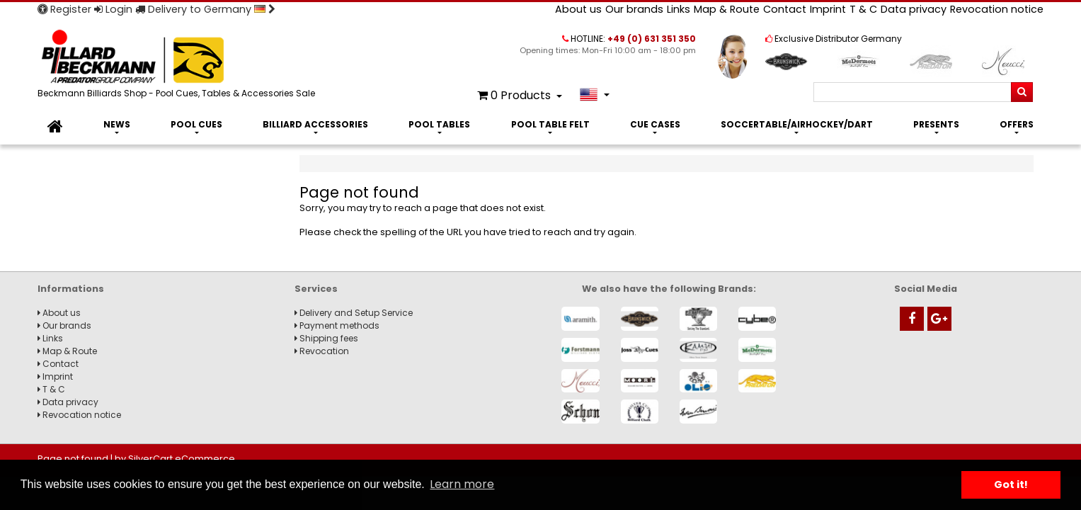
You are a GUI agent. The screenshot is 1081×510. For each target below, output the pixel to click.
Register (64, 9)
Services (316, 289)
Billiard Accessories (315, 124)
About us (578, 9)
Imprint (828, 9)
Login (113, 9)
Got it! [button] (1011, 484)
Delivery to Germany (205, 9)
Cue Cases (655, 124)
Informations (71, 289)
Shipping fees (326, 338)
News (116, 124)
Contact (784, 9)
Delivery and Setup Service (353, 313)
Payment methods (336, 325)
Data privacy (913, 9)
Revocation (321, 351)
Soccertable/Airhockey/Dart (797, 124)
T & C (863, 9)
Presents (936, 124)
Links (678, 9)
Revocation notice (996, 9)
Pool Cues (196, 124)
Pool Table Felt (550, 124)
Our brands (634, 9)
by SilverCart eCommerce (175, 459)
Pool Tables (439, 124)
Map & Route (727, 9)
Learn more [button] (462, 484)
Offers (1017, 124)
